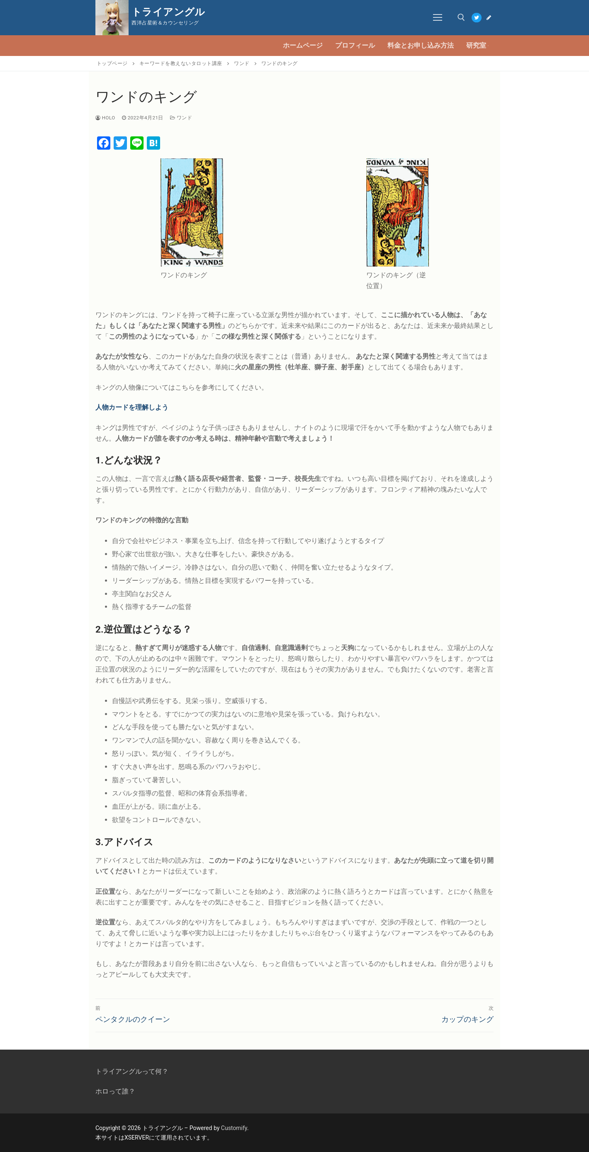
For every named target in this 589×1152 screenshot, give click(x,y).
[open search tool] (461, 17)
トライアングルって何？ (131, 1071)
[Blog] (489, 17)
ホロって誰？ (115, 1091)
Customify (234, 1128)
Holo (105, 118)
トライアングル (168, 12)
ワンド (181, 118)
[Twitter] (476, 17)
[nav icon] (438, 18)
